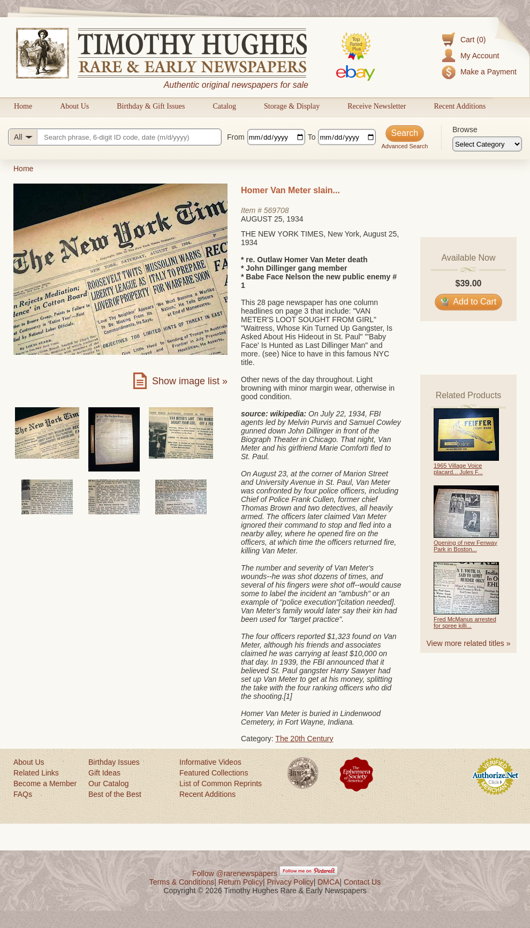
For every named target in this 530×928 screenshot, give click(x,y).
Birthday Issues (114, 762)
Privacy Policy (290, 882)
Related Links (36, 773)
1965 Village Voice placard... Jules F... (458, 468)
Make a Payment (488, 71)
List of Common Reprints (220, 783)
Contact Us (362, 882)
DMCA (328, 882)
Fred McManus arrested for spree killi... (465, 622)
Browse (465, 129)
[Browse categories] (487, 143)
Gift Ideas (104, 773)
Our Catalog (108, 783)
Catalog (224, 106)
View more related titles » (469, 643)
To (312, 137)
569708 (276, 210)
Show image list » (190, 381)
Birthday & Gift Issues (151, 106)
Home (23, 106)
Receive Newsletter (376, 106)
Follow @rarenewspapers (234, 873)
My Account (479, 55)
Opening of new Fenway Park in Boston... (465, 545)
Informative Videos (210, 762)
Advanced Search (404, 146)
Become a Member (45, 783)
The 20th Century (304, 738)
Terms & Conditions (181, 882)
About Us (74, 106)
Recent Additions (460, 106)
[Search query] (115, 137)
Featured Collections (213, 773)
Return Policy (240, 882)
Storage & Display (292, 106)
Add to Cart (469, 301)
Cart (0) (473, 39)
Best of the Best (114, 794)
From (236, 137)
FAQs (22, 794)
